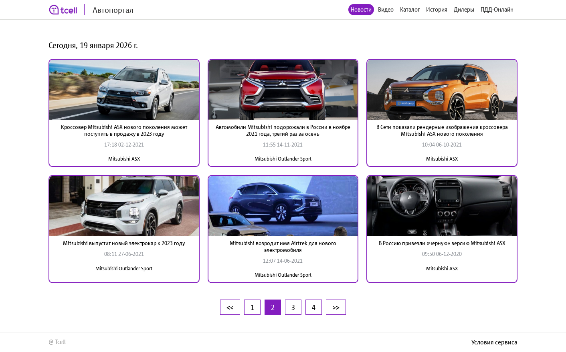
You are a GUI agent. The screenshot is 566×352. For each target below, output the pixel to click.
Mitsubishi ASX (124, 159)
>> (336, 307)
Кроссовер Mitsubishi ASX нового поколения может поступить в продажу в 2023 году (124, 130)
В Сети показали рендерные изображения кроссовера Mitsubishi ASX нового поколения (442, 130)
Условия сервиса (494, 342)
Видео (386, 9)
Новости (361, 9)
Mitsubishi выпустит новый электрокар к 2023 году (124, 243)
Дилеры (464, 9)
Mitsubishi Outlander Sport (283, 159)
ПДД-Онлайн (497, 9)
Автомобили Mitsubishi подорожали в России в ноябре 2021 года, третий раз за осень (283, 130)
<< (230, 307)
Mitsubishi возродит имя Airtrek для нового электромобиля (283, 246)
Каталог (410, 9)
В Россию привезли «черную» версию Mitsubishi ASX (442, 243)
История (436, 9)
